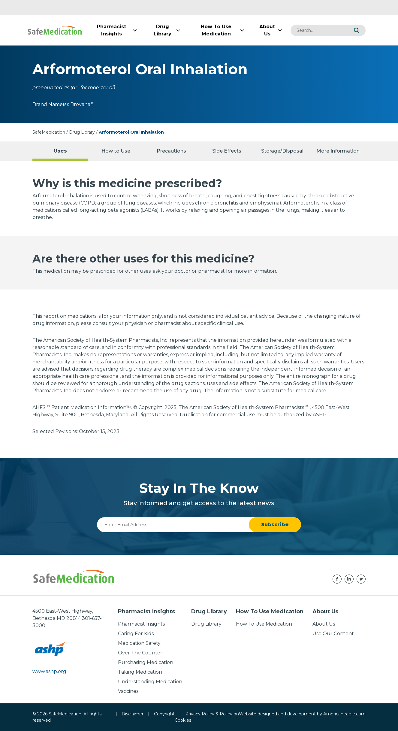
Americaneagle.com (344, 714)
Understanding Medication (150, 681)
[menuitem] (111, 30)
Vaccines (128, 691)
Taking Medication (140, 672)
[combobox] (319, 30)
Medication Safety (139, 643)
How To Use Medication (264, 624)
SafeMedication (48, 132)
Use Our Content (333, 633)
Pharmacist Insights (141, 624)
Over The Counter (140, 653)
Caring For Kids (136, 633)
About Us (323, 624)
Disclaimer (132, 714)
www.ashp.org (49, 671)
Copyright (164, 714)
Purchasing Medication (145, 662)
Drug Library (82, 132)
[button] (357, 30)
